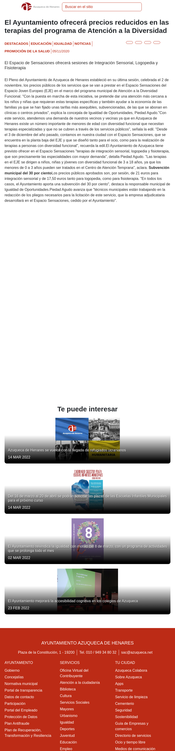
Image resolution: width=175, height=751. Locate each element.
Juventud (67, 575)
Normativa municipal (21, 523)
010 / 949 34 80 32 (101, 491)
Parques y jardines (130, 595)
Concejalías (14, 516)
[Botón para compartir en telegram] (147, 42)
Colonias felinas (128, 601)
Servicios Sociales (75, 541)
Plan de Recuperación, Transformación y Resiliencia (28, 572)
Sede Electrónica (78, 632)
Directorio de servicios (133, 575)
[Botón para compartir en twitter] (129, 42)
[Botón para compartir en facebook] (138, 42)
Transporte (124, 529)
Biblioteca (68, 528)
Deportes (67, 568)
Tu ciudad (125, 502)
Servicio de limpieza (131, 536)
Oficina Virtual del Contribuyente (74, 512)
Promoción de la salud (78, 595)
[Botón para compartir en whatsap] (156, 42)
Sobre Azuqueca (128, 516)
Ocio (8, 640)
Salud (119, 697)
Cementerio (124, 543)
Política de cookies (132, 728)
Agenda (11, 653)
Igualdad (67, 561)
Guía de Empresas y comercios (131, 565)
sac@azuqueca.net (136, 491)
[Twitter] (148, 710)
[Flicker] (166, 710)
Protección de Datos (21, 556)
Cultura (66, 535)
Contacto (125, 632)
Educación (68, 581)
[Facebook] (140, 710)
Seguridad (123, 549)
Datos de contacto (19, 536)
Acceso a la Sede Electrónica (83, 640)
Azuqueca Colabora (131, 509)
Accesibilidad (34, 728)
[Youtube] (157, 710)
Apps (119, 523)
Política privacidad (101, 728)
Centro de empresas (76, 619)
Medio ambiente (18, 710)
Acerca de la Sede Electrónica (84, 646)
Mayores (67, 548)
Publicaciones (16, 666)
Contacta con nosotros (133, 640)
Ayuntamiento (19, 502)
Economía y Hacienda (22, 697)
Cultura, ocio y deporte (23, 703)
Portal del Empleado (21, 549)
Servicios (70, 502)
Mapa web (56, 728)
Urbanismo (68, 555)
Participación (15, 543)
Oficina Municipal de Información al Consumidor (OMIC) (81, 606)
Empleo (66, 588)
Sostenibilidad (126, 556)
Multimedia (13, 660)
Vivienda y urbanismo (77, 697)
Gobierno (12, 509)
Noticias (11, 646)
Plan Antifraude (17, 563)
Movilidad (67, 703)
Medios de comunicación (135, 588)
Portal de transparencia (23, 529)
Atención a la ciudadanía (80, 522)
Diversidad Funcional (77, 625)
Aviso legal (75, 728)
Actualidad (16, 632)
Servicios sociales (74, 710)
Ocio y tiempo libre (130, 581)
